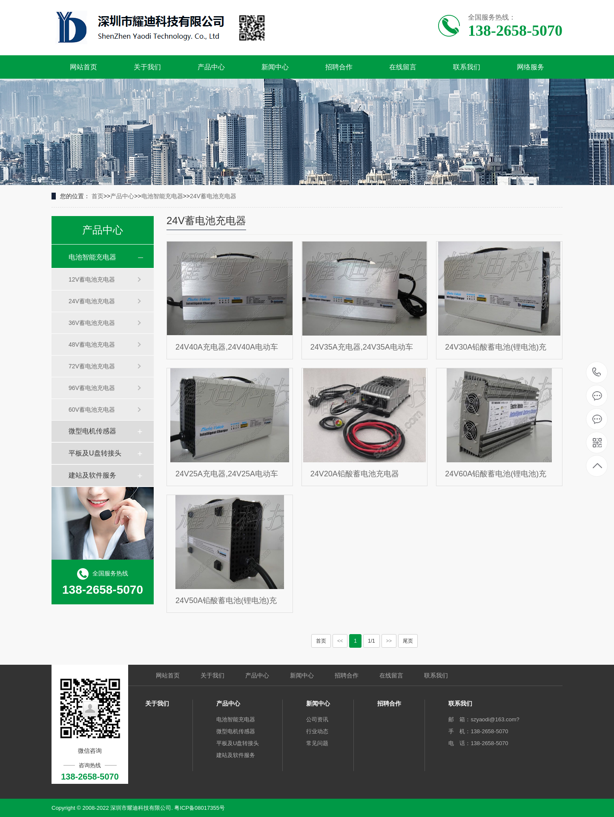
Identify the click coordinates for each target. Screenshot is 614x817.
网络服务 (530, 67)
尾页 (408, 641)
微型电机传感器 (92, 431)
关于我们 (147, 67)
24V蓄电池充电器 (213, 196)
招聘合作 (339, 67)
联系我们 (466, 67)
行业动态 (317, 731)
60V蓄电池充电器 (92, 409)
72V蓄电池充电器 (92, 366)
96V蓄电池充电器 (92, 387)
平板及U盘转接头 (95, 453)
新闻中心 (275, 67)
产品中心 (211, 67)
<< (340, 641)
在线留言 (402, 67)
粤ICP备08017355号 (199, 808)
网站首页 (83, 67)
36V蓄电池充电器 (92, 322)
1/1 (371, 641)
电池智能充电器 (162, 196)
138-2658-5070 (596, 373)
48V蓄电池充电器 (92, 344)
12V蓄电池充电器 (92, 279)
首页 (97, 196)
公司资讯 (317, 719)
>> (389, 641)
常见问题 (317, 743)
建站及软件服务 (92, 475)
